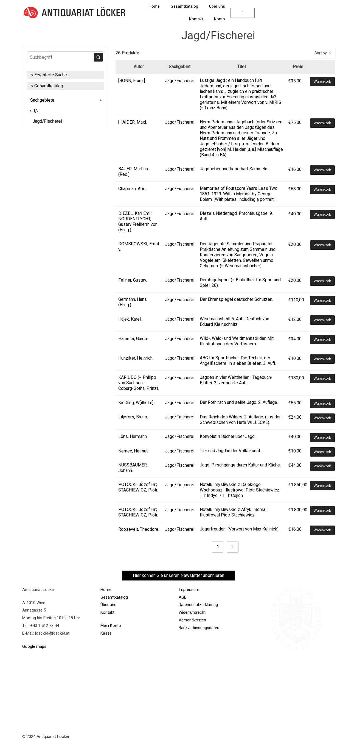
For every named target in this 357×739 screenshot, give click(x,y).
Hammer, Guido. (133, 338)
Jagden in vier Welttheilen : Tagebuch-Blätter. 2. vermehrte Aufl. (236, 380)
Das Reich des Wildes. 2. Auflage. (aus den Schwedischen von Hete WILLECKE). (241, 419)
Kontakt (196, 18)
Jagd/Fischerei (47, 121)
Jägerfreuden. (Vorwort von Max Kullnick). (239, 529)
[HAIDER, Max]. (132, 122)
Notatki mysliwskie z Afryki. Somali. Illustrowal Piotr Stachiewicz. (234, 512)
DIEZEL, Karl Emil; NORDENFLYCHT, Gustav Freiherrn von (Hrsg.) (138, 221)
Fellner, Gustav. (132, 280)
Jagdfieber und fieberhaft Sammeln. (234, 168)
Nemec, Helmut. (133, 451)
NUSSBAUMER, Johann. (133, 467)
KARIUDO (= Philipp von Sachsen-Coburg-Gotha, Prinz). (138, 383)
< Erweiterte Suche (49, 74)
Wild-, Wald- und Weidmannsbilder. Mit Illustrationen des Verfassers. (237, 341)
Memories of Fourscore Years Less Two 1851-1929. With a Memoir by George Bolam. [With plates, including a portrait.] (238, 194)
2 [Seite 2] (232, 546)
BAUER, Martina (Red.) (133, 171)
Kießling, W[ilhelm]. (136, 402)
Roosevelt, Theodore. (138, 529)
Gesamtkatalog (184, 6)
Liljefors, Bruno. (133, 416)
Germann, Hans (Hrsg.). (132, 302)
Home (154, 6)
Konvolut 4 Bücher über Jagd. (227, 436)
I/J (34, 110)
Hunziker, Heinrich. (135, 358)
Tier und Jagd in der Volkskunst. (230, 450)
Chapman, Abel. (132, 188)
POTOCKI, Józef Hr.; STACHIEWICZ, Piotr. (138, 487)
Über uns (217, 6)
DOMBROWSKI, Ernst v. (138, 246)
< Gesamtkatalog (47, 85)
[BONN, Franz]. (132, 80)
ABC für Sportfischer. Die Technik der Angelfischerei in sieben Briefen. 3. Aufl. (238, 360)
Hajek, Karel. (130, 319)
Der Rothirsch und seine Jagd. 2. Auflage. (239, 402)
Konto (219, 18)
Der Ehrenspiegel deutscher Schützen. (236, 299)
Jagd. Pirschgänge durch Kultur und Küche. (240, 465)
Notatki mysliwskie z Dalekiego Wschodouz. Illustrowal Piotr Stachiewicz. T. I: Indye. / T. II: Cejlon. (240, 490)
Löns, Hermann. (133, 436)
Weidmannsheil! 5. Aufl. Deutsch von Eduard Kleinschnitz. (234, 321)
